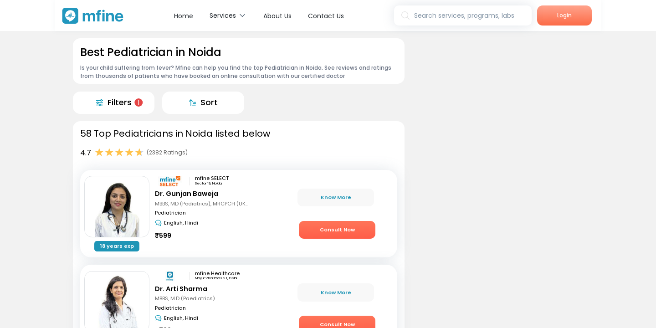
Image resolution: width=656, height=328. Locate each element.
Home (183, 15)
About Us (277, 15)
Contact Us (326, 15)
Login (564, 15)
